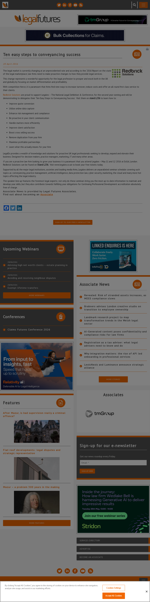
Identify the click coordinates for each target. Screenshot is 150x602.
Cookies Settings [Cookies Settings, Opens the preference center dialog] (113, 588)
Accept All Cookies (113, 596)
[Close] (146, 591)
